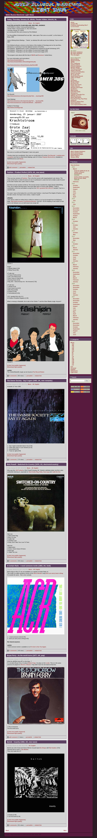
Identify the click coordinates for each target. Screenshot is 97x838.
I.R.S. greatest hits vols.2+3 (44, 188)
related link (31, 167)
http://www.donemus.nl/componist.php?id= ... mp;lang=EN (25, 101)
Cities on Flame (75, 77)
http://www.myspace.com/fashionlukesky (23, 201)
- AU (72, 344)
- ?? (72, 365)
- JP (72, 356)
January (75, 229)
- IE (72, 352)
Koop (72, 79)
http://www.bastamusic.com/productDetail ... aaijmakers (24, 102)
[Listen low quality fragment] (16, 731)
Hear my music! (75, 29)
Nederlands (74, 371)
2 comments (12, 459)
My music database (77, 52)
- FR (72, 349)
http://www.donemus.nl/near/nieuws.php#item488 (22, 65)
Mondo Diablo (75, 81)
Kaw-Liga (46, 472)
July (74, 191)
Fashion (24, 178)
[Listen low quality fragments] (16, 162)
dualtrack (73, 100)
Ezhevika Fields (75, 91)
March (75, 169)
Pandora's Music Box (77, 101)
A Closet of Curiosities (78, 72)
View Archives (75, 165)
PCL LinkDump (75, 63)
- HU (72, 351)
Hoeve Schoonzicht (77, 153)
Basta (21, 158)
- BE (72, 345)
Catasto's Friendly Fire (78, 94)
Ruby (41, 472)
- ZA (72, 364)
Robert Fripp (32, 663)
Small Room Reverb (77, 76)
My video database (76, 53)
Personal (73, 368)
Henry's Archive (75, 73)
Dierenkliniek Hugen (77, 154)
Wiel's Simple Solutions (78, 151)
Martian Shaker (75, 67)
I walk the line (56, 472)
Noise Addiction (75, 103)
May (74, 195)
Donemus (41, 55)
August (75, 189)
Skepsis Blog (75, 157)
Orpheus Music (75, 64)
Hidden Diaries (75, 86)
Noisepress (74, 93)
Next (65, 830)
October (75, 185)
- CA (72, 347)
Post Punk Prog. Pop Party (79, 98)
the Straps (43, 748)
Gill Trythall (19, 470)
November (76, 210)
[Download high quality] (14, 163)
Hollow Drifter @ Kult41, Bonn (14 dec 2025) (81, 177)
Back (7, 830)
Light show (74, 372)
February (76, 181)
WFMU (73, 62)
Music (30, 23)
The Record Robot (38, 372)
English (37, 23)
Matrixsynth (74, 90)
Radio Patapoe (75, 155)
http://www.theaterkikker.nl (15, 60)
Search (73, 377)
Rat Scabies (52, 748)
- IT (72, 355)
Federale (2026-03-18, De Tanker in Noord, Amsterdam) (81, 172)
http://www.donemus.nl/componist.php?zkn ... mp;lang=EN (25, 96)
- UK (33, 176)
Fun (72, 366)
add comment (12, 167)
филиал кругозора (77, 87)
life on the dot (75, 74)
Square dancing (75, 70)
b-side (48, 663)
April (74, 196)
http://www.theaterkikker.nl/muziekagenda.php (21, 61)
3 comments (12, 561)
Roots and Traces (76, 84)
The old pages (75, 55)
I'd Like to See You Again (38, 647)
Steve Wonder (37, 573)
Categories (74, 339)
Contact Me (74, 23)
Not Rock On (75, 83)
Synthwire (74, 89)
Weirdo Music (75, 59)
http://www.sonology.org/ (15, 107)
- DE (72, 348)
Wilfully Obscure (76, 96)
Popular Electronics (48, 157)
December (76, 208)
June (74, 193)
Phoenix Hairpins (76, 66)
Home (72, 22)
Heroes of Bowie (26, 664)
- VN (72, 362)
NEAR (33, 55)
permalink (23, 167)
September (76, 187)
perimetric (74, 80)
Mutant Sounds (75, 60)
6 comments (12, 375)
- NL (34, 23)
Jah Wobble (24, 749)
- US (72, 361)
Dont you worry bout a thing (54, 573)
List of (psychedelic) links (79, 104)
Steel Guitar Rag (34, 472)
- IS (72, 354)
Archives (73, 162)
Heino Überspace (76, 97)
